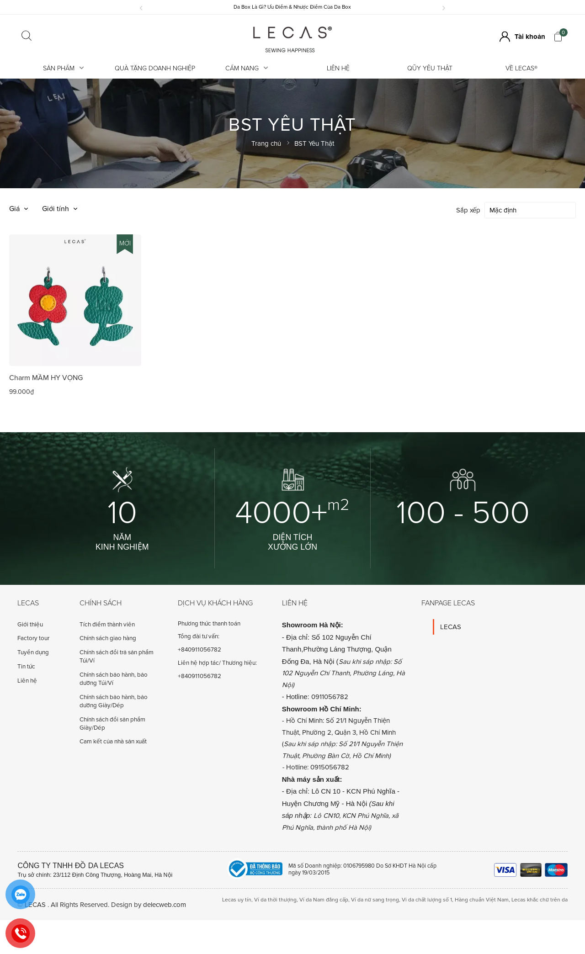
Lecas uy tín (236, 899)
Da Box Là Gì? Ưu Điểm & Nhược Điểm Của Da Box (292, 7)
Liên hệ (338, 68)
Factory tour (33, 637)
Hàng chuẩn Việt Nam (482, 899)
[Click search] (26, 36)
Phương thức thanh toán (209, 623)
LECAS (450, 626)
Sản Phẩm (63, 68)
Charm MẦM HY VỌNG (46, 377)
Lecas (28, 603)
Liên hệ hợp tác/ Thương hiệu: (217, 662)
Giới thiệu (30, 624)
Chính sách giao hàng (108, 637)
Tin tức (26, 666)
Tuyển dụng (33, 652)
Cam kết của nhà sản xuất (113, 741)
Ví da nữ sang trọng (375, 899)
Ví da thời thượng (275, 899)
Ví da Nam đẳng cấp (323, 899)
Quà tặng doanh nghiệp (155, 68)
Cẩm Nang (246, 68)
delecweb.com (164, 904)
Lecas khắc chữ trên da (539, 899)
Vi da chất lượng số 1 (427, 899)
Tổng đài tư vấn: (198, 636)
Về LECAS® (521, 68)
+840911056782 (199, 649)
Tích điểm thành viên (107, 624)
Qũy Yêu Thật (429, 68)
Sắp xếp (468, 210)
